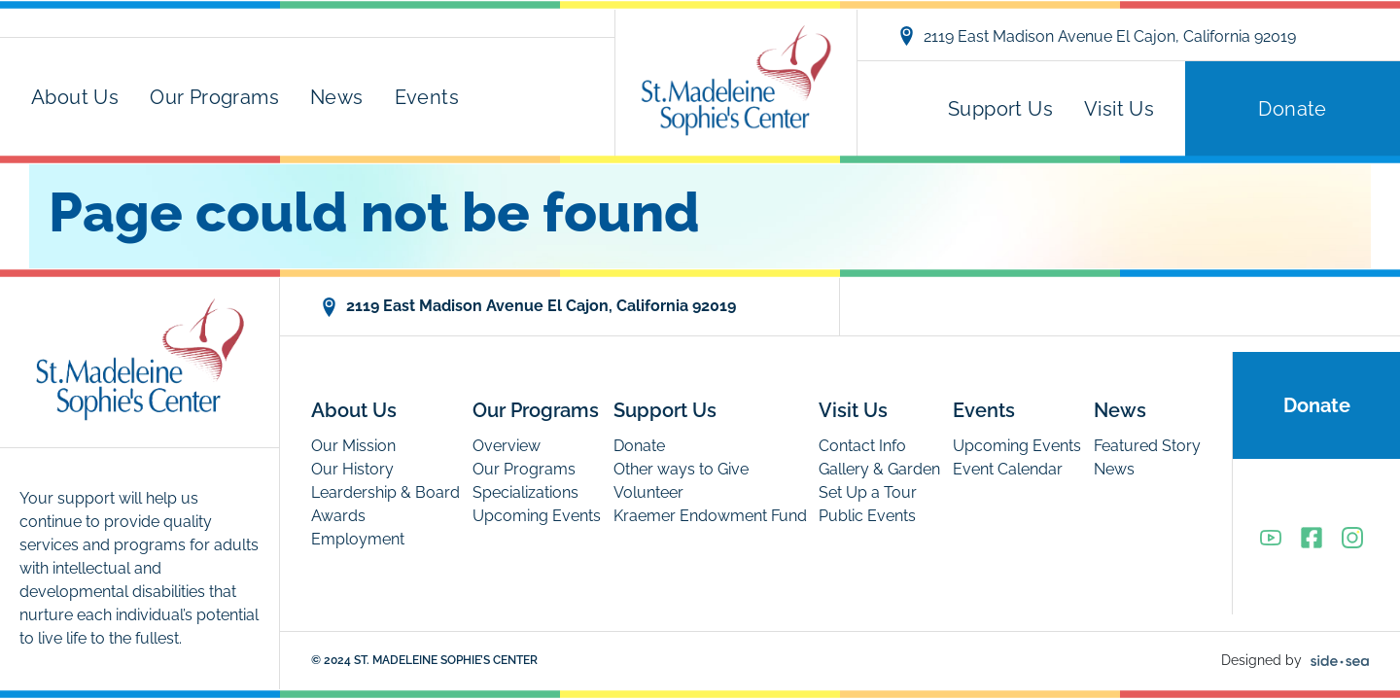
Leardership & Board (385, 492)
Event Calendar (1008, 469)
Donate (1292, 109)
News (337, 97)
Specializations (525, 492)
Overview (506, 446)
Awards (338, 516)
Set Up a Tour (868, 492)
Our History (352, 469)
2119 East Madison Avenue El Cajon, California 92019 (1096, 36)
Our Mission (353, 446)
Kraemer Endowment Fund (710, 516)
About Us (75, 97)
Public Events (867, 516)
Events (427, 97)
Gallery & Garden (879, 469)
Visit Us (1119, 109)
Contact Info (862, 446)
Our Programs (214, 97)
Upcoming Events (536, 516)
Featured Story (1147, 446)
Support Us (1000, 109)
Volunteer (648, 492)
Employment (357, 539)
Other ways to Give (681, 469)
